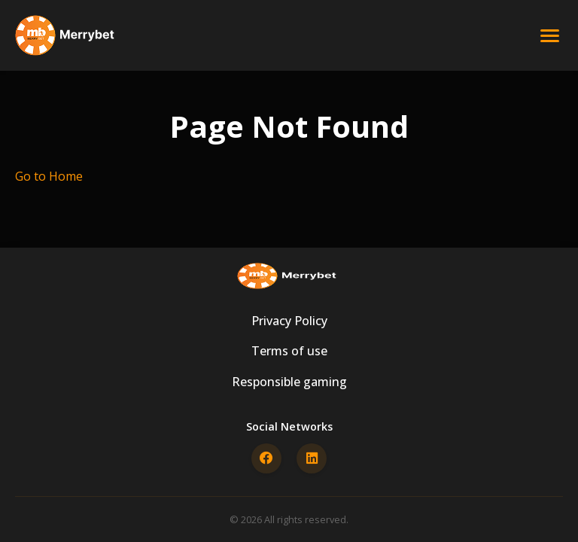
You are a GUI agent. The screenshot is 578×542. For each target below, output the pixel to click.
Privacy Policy (289, 320)
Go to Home (49, 176)
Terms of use (289, 351)
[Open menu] (550, 36)
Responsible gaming (289, 381)
